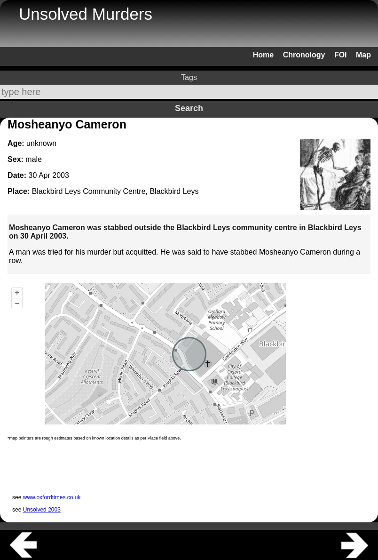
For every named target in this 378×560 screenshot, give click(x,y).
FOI (340, 55)
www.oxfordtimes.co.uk (52, 497)
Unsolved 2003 (42, 509)
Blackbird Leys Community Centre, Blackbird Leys (115, 191)
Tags (189, 77)
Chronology (304, 55)
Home (263, 55)
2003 (60, 175)
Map (363, 55)
